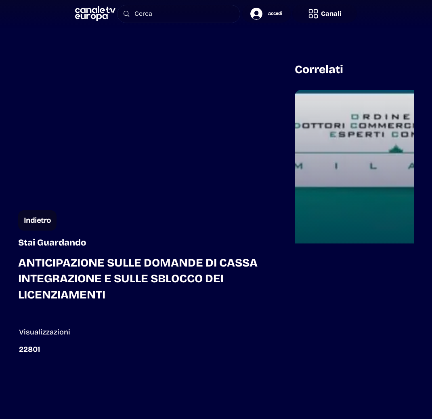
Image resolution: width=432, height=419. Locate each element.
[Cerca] (178, 14)
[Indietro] (37, 220)
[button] (324, 13)
